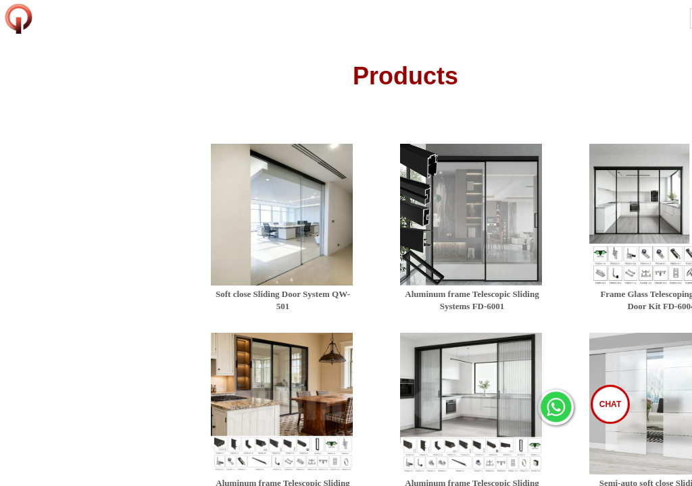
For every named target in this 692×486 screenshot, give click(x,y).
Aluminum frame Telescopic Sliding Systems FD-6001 (472, 300)
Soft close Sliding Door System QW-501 (283, 300)
